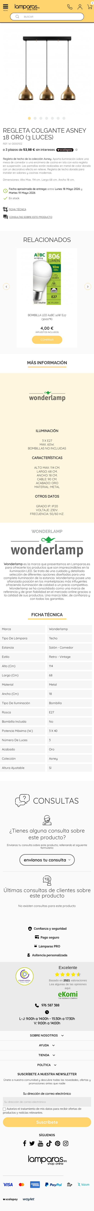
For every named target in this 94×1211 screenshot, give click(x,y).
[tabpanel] (47, 71)
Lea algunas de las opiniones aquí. (68, 986)
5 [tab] (53, 119)
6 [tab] (59, 119)
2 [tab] (35, 119)
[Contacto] (69, 7)
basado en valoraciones (68, 980)
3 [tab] (41, 119)
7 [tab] (64, 119)
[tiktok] (49, 1143)
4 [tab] (47, 119)
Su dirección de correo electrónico (47, 1094)
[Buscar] (51, 16)
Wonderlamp (47, 531)
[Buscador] (17, 16)
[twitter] (32, 1143)
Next (87, 286)
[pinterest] (57, 1143)
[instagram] (65, 1143)
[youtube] (40, 1143)
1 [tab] (30, 119)
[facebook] (24, 1143)
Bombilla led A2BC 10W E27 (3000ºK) (47, 317)
